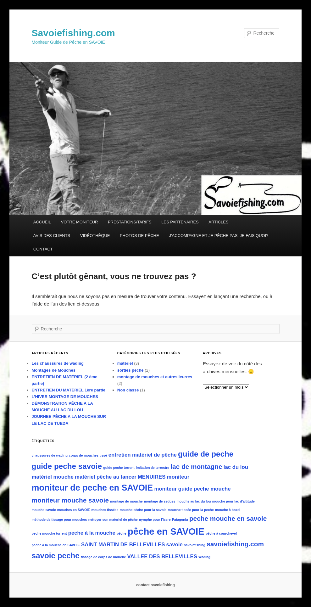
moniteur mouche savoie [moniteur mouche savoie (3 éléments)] (70, 500)
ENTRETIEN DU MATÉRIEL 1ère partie (68, 390)
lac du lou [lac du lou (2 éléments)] (236, 467)
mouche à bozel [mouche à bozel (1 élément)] (227, 510)
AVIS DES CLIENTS (51, 235)
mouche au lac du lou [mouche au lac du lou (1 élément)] (194, 501)
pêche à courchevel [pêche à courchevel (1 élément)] (221, 533)
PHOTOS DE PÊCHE (139, 235)
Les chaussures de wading (58, 363)
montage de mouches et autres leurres (154, 376)
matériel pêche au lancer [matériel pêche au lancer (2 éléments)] (105, 477)
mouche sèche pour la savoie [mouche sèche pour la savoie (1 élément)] (143, 510)
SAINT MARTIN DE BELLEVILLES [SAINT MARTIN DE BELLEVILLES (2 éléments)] (123, 545)
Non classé (128, 390)
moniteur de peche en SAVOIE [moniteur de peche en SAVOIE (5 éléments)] (92, 487)
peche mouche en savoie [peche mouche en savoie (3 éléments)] (228, 518)
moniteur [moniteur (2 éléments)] (178, 477)
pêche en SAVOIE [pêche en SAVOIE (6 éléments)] (166, 531)
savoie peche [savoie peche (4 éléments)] (56, 555)
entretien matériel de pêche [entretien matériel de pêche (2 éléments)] (142, 455)
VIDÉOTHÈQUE (95, 235)
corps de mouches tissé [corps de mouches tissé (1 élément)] (88, 455)
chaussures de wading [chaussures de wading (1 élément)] (50, 455)
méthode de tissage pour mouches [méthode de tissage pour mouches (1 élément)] (59, 519)
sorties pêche (130, 370)
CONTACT (43, 249)
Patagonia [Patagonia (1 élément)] (180, 519)
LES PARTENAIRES (180, 222)
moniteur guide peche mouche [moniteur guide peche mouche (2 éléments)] (192, 489)
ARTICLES (218, 222)
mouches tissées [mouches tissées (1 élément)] (105, 510)
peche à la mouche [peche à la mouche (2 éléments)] (91, 533)
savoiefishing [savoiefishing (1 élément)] (194, 545)
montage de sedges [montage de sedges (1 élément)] (159, 501)
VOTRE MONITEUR (79, 222)
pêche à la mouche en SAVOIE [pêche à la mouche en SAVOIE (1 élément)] (56, 545)
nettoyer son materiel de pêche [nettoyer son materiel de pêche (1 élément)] (113, 519)
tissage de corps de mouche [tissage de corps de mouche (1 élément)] (103, 557)
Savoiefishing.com (73, 33)
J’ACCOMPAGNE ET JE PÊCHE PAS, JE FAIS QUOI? (218, 235)
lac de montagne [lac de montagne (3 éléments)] (196, 466)
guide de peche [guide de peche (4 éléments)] (205, 454)
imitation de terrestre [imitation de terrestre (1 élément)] (152, 467)
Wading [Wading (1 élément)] (204, 557)
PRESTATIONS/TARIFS (130, 222)
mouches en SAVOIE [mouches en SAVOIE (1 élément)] (73, 510)
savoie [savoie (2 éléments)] (174, 545)
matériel (125, 363)
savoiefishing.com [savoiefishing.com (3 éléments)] (235, 544)
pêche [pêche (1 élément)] (121, 533)
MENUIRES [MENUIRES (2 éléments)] (152, 477)
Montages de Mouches (53, 370)
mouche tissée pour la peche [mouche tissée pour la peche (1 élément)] (191, 510)
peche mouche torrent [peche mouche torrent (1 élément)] (49, 533)
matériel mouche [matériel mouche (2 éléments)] (53, 477)
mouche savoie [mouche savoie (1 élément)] (44, 510)
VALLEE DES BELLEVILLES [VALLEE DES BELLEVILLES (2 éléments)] (162, 556)
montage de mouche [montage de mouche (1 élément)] (126, 501)
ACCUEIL (42, 222)
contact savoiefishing (155, 585)
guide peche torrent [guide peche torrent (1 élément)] (118, 467)
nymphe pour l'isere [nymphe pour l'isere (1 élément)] (155, 519)
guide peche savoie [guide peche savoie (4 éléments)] (67, 466)
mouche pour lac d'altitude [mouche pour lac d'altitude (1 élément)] (233, 501)
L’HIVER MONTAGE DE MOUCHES (65, 396)
